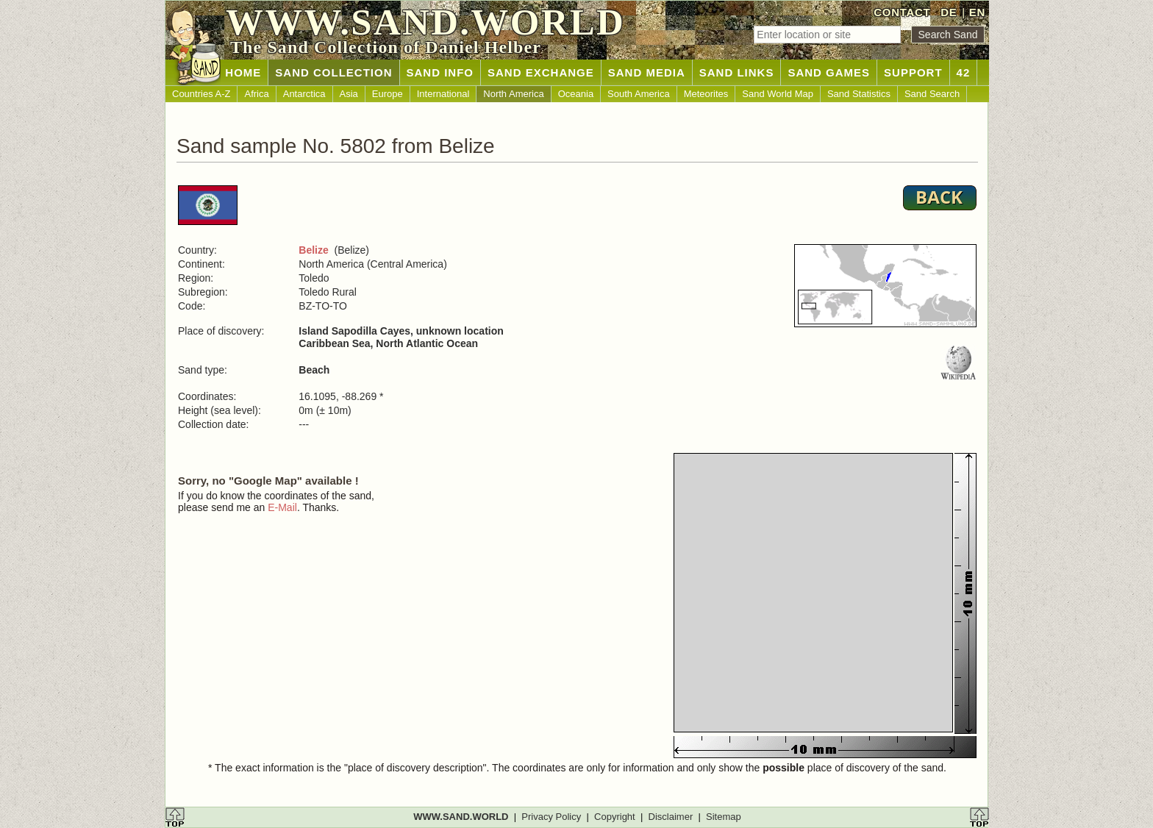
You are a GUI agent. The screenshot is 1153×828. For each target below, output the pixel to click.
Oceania (575, 93)
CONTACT (902, 12)
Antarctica (304, 93)
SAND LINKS (736, 72)
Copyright (614, 816)
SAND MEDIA (646, 72)
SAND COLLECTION (333, 72)
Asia (349, 93)
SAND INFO (440, 72)
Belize (313, 250)
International (443, 93)
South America (638, 93)
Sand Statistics (858, 93)
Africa (256, 93)
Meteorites (706, 93)
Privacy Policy (551, 816)
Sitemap (723, 816)
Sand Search (932, 93)
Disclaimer (671, 816)
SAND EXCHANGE (541, 72)
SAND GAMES (829, 72)
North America (513, 93)
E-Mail (282, 507)
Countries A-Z (201, 93)
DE (948, 12)
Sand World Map (777, 93)
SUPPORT (913, 72)
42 (964, 72)
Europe (387, 93)
